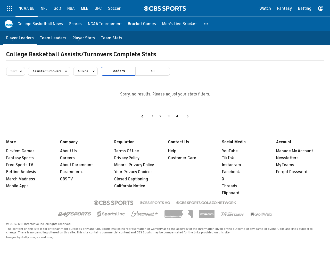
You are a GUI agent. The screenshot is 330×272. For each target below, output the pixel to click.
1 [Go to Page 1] (152, 116)
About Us (68, 151)
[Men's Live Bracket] (179, 24)
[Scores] (75, 24)
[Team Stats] (111, 38)
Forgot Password (291, 171)
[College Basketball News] (40, 24)
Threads (229, 186)
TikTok (228, 158)
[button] (206, 24)
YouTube (230, 151)
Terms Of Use (126, 151)
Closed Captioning (131, 179)
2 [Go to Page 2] (160, 116)
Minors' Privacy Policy (134, 165)
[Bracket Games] (142, 24)
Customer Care (182, 158)
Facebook (231, 171)
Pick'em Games (20, 151)
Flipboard (230, 193)
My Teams (285, 165)
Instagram (231, 165)
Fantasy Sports (20, 158)
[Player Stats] (83, 38)
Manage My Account (294, 151)
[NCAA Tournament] (105, 24)
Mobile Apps (17, 186)
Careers (67, 158)
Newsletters (287, 158)
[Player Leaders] (20, 38)
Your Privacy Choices (133, 171)
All (153, 71)
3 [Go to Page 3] (169, 116)
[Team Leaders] (53, 38)
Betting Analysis (21, 171)
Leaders (118, 71)
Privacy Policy (126, 158)
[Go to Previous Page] (142, 116)
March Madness (20, 179)
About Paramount (76, 165)
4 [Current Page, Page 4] (177, 116)
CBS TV (66, 179)
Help (172, 151)
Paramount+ (71, 171)
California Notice (129, 186)
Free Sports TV (19, 165)
